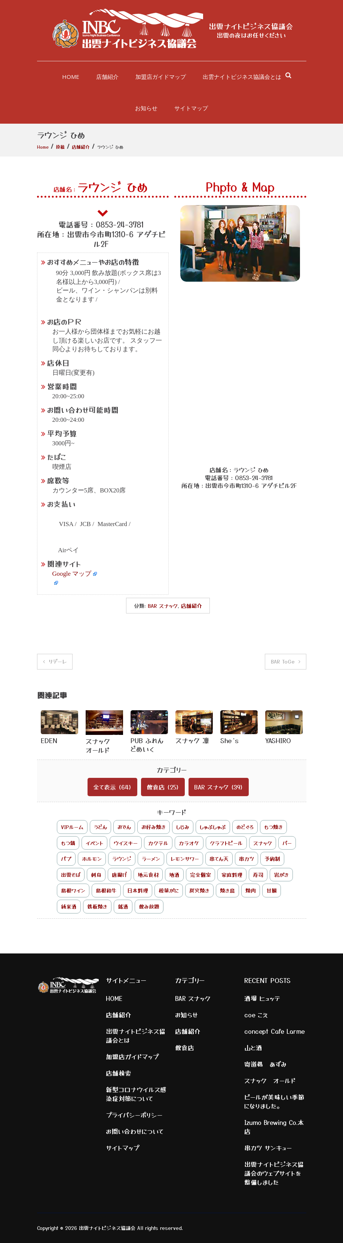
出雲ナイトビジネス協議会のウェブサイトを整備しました (274, 1173)
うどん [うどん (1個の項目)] (100, 827)
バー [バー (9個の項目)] (287, 843)
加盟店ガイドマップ (160, 76)
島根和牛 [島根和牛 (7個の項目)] (106, 890)
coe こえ (256, 1014)
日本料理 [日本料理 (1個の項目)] (137, 890)
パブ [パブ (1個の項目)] (66, 858)
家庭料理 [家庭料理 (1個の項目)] (231, 874)
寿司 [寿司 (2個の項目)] (258, 874)
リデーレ (58, 661)
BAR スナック (163, 605)
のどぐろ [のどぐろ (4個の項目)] (245, 827)
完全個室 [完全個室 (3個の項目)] (200, 874)
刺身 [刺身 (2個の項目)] (96, 874)
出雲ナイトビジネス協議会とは (242, 76)
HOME (70, 76)
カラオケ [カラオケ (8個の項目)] (189, 843)
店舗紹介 (107, 76)
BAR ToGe (283, 661)
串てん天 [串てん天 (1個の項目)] (219, 858)
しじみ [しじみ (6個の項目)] (182, 827)
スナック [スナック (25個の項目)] (262, 843)
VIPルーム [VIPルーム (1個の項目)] (72, 827)
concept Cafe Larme (274, 1031)
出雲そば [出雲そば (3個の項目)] (70, 874)
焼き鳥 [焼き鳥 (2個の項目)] (227, 890)
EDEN (49, 740)
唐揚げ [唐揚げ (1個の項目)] (119, 874)
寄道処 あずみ (265, 1064)
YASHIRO (278, 740)
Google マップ (72, 573)
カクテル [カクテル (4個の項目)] (158, 843)
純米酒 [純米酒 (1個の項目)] (69, 906)
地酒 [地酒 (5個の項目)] (174, 874)
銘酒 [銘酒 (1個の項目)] (123, 906)
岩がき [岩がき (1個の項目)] (281, 874)
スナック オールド (101, 745)
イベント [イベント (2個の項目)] (94, 843)
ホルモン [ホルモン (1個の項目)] (92, 858)
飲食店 (156, 786)
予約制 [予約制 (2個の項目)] (272, 858)
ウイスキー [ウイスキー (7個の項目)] (126, 843)
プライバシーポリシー (134, 1114)
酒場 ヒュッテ (262, 998)
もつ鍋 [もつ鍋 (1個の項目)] (68, 843)
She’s (229, 740)
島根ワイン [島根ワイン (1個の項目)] (73, 890)
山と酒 (253, 1047)
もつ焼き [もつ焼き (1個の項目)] (273, 827)
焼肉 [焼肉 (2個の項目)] (250, 890)
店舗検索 (118, 1073)
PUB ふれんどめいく (147, 744)
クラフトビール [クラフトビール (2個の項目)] (226, 843)
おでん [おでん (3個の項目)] (124, 827)
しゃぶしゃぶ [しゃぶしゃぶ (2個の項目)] (213, 827)
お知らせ (146, 108)
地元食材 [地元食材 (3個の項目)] (148, 874)
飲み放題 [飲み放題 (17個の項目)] (149, 906)
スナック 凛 (192, 740)
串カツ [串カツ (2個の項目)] (246, 858)
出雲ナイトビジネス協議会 (251, 26)
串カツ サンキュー (268, 1147)
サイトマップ (191, 108)
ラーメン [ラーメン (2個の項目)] (151, 858)
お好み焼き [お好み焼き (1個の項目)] (153, 827)
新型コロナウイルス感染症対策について (136, 1094)
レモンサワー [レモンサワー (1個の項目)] (185, 858)
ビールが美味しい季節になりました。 (274, 1101)
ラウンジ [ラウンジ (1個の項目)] (121, 858)
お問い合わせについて (135, 1131)
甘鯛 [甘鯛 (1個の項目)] (271, 890)
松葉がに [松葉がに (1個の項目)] (169, 890)
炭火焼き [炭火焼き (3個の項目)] (199, 890)
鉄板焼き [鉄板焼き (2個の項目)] (97, 906)
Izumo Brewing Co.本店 (274, 1127)
